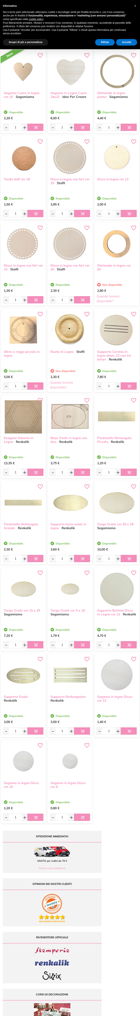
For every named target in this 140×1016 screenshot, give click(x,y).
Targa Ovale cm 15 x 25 (22, 608)
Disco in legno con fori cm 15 (23, 265)
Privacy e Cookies (122, 944)
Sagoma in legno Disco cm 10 (21, 783)
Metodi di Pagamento (122, 933)
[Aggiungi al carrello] (35, 127)
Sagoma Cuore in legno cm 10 (21, 93)
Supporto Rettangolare (68, 695)
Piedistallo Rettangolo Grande (21, 524)
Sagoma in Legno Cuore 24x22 (68, 93)
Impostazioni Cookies (122, 948)
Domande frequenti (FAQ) (123, 930)
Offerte (87, 933)
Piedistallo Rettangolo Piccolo (114, 438)
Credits (120, 1011)
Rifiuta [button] (105, 42)
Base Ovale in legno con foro (68, 438)
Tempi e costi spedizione (35, 868)
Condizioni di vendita (122, 940)
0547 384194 (54, 942)
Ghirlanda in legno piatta (111, 93)
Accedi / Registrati (87, 944)
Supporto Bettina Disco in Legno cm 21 (115, 610)
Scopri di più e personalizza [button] (25, 42)
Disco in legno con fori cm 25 (70, 179)
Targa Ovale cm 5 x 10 (67, 608)
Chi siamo (88, 940)
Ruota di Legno (62, 350)
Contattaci (87, 948)
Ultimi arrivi (87, 930)
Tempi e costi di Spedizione (122, 937)
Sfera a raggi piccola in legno (22, 352)
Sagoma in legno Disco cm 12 (114, 697)
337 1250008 (54, 953)
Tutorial (87, 937)
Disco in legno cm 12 (113, 177)
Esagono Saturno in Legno (18, 438)
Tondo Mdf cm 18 (17, 177)
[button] (135, 6)
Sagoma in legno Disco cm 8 (67, 783)
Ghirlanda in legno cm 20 (114, 265)
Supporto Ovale (16, 695)
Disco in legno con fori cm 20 (70, 265)
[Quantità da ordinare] (15, 127)
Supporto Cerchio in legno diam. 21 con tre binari (114, 353)
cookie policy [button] (36, 19)
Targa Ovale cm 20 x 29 (115, 522)
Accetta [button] (126, 42)
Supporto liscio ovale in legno (68, 524)
